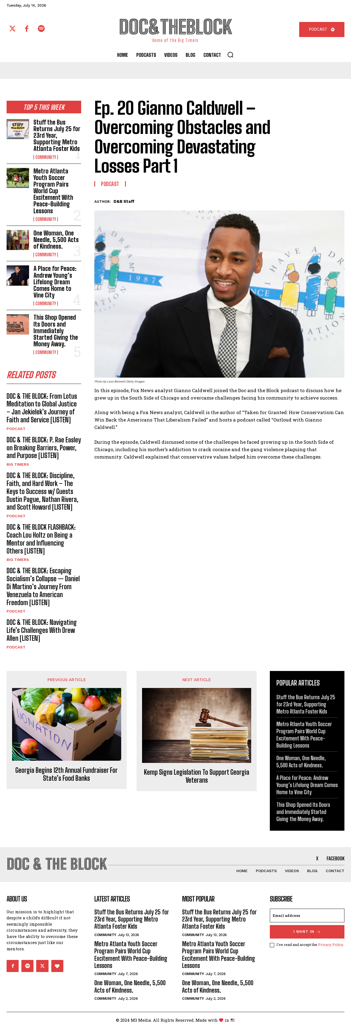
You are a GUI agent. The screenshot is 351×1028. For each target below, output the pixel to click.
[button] (230, 54)
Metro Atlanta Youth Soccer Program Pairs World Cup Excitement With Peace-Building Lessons (53, 191)
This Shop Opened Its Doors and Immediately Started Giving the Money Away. (55, 331)
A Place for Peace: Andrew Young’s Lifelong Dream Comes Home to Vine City (55, 282)
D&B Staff (124, 201)
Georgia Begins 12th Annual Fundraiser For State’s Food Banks (66, 774)
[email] (307, 915)
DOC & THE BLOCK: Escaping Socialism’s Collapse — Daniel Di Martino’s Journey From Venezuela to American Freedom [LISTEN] (43, 586)
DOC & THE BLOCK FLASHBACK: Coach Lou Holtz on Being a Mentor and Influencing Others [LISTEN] (41, 539)
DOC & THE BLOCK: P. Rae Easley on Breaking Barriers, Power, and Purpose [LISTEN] (44, 448)
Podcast (16, 429)
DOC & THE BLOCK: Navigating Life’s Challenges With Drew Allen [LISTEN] (42, 630)
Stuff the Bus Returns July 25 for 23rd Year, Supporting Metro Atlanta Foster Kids (56, 136)
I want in (307, 931)
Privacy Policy (330, 944)
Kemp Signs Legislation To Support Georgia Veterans (196, 776)
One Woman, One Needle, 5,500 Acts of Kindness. (56, 239)
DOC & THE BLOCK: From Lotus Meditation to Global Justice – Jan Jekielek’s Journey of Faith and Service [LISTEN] (42, 408)
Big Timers (18, 464)
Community (45, 157)
